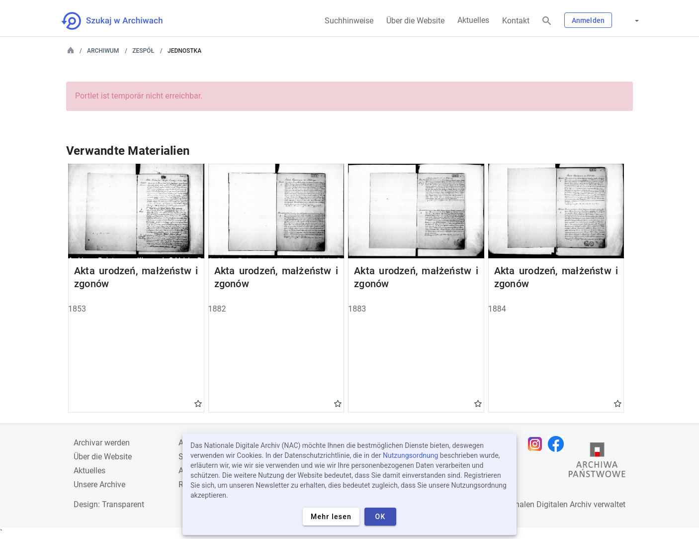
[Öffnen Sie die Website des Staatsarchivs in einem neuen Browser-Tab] (597, 462)
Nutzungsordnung (410, 455)
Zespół (143, 50)
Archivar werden (102, 442)
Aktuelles (473, 20)
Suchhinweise (349, 20)
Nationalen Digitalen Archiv (544, 504)
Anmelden (588, 20)
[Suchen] (547, 21)
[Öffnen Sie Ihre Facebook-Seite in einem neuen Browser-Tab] (558, 444)
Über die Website (415, 20)
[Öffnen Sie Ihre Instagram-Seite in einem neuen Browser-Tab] (537, 444)
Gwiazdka (198, 403)
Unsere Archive (99, 484)
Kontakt (515, 20)
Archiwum (103, 50)
